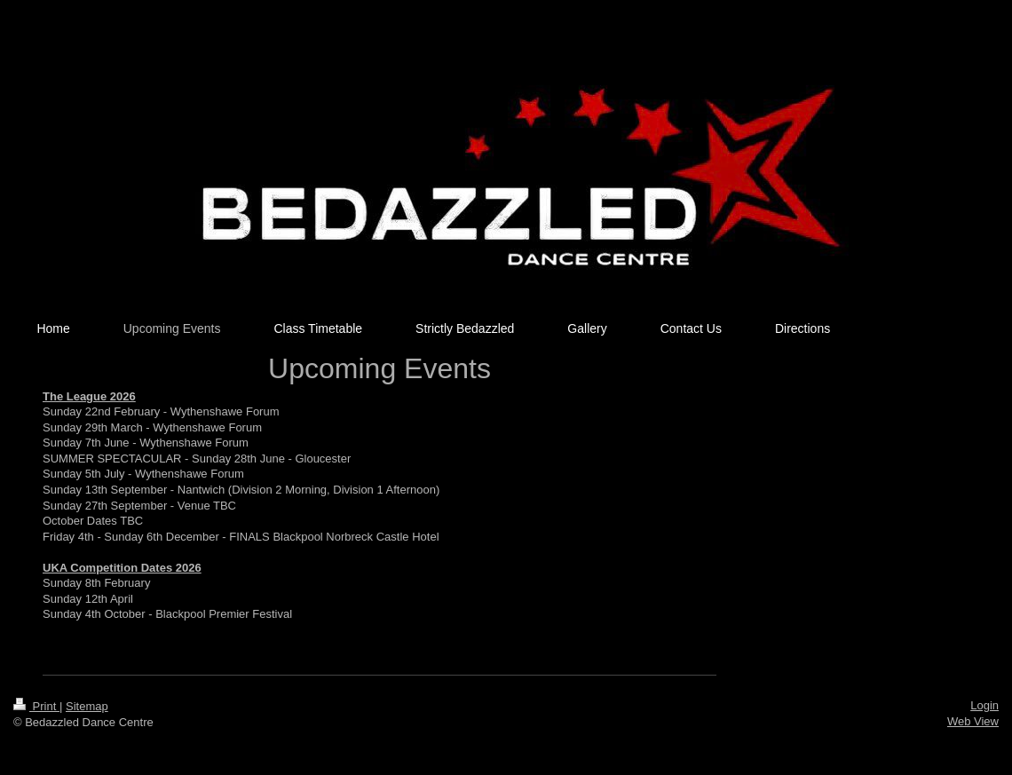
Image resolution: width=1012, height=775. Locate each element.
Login (984, 705)
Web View (973, 721)
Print (36, 706)
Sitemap (87, 706)
